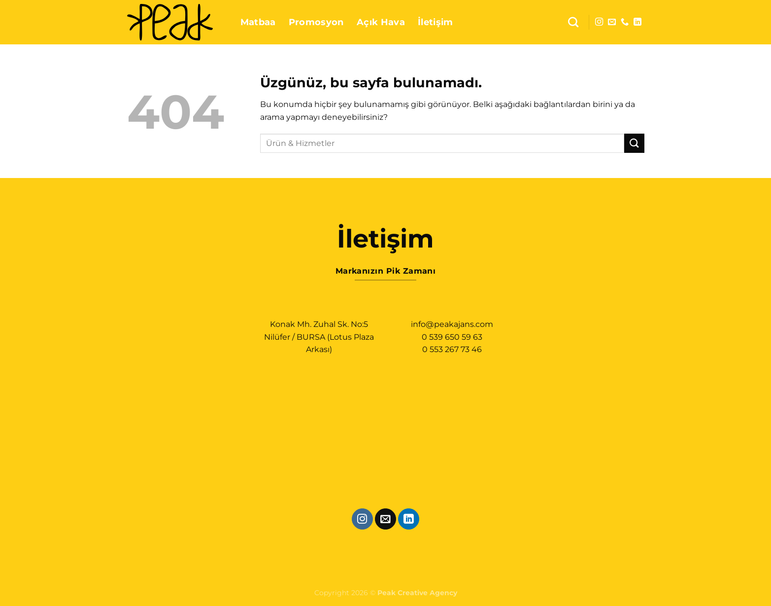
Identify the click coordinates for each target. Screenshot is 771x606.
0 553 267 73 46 (452, 349)
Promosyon (316, 22)
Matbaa (258, 22)
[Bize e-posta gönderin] (612, 22)
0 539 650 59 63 (452, 337)
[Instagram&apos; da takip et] (599, 22)
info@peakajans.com (452, 324)
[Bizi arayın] (625, 22)
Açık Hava (381, 22)
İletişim (435, 22)
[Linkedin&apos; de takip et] (637, 22)
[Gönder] (634, 143)
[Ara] (573, 22)
